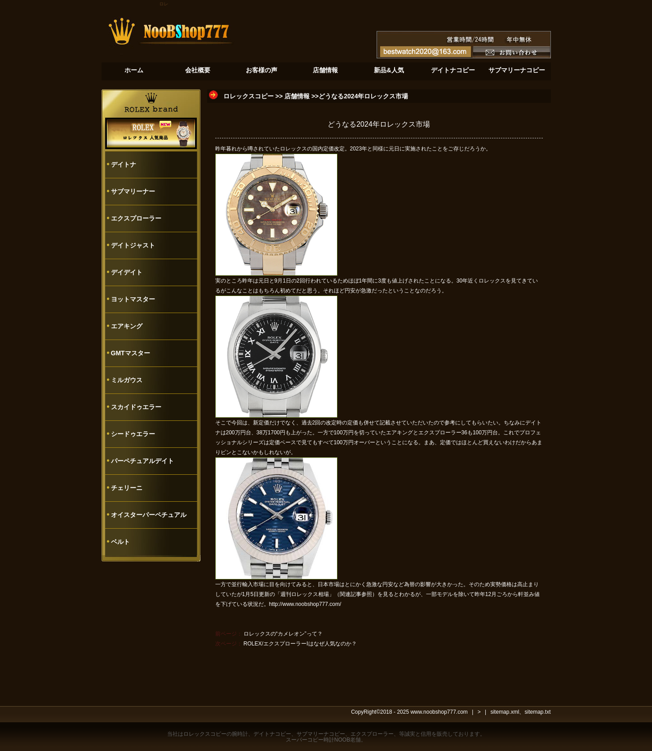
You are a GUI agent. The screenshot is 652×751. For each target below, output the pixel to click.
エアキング (126, 326)
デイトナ (123, 164)
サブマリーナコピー (321, 734)
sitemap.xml (504, 712)
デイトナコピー (272, 734)
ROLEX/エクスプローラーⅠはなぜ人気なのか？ (300, 644)
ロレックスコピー (248, 96)
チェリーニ (126, 487)
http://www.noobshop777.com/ (305, 604)
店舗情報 (297, 96)
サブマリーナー (133, 191)
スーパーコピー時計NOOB (318, 740)
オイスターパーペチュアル (148, 514)
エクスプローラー (136, 218)
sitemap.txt (537, 712)
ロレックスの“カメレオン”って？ (283, 634)
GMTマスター (130, 353)
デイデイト (126, 272)
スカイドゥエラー (136, 407)
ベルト (120, 541)
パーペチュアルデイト (142, 460)
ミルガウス (126, 380)
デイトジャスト (133, 245)
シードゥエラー (133, 433)
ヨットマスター (133, 299)
